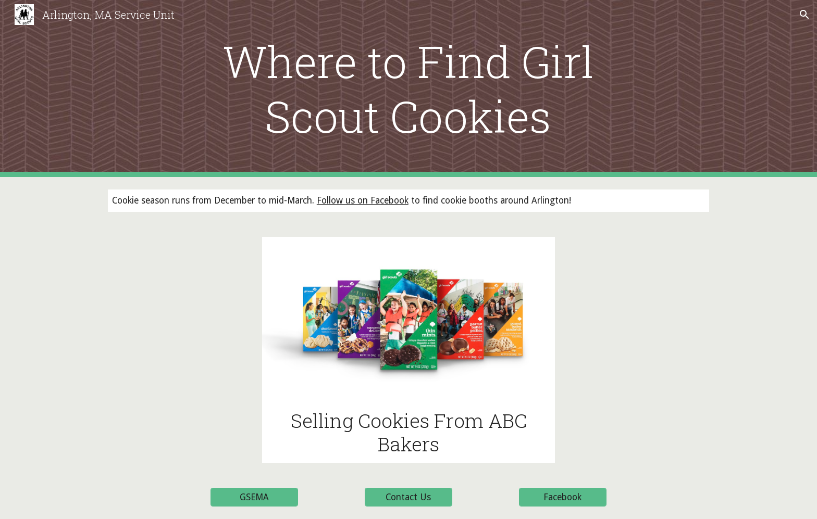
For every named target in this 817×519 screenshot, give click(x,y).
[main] (408, 88)
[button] (804, 14)
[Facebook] (562, 497)
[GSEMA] (254, 497)
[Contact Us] (408, 497)
